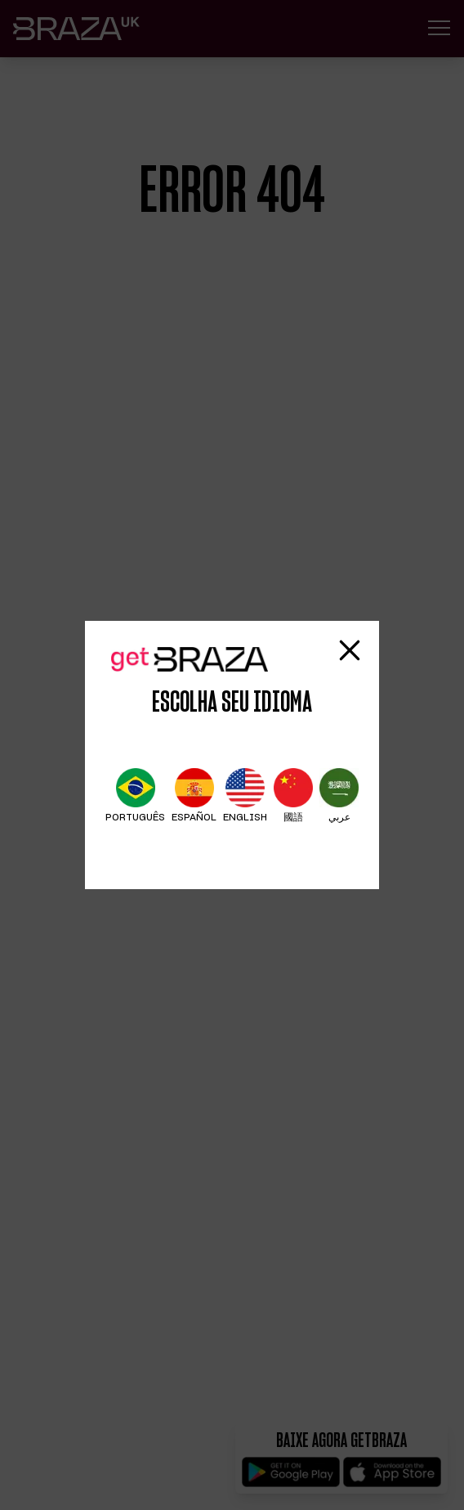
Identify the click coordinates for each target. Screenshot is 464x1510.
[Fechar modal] (349, 650)
